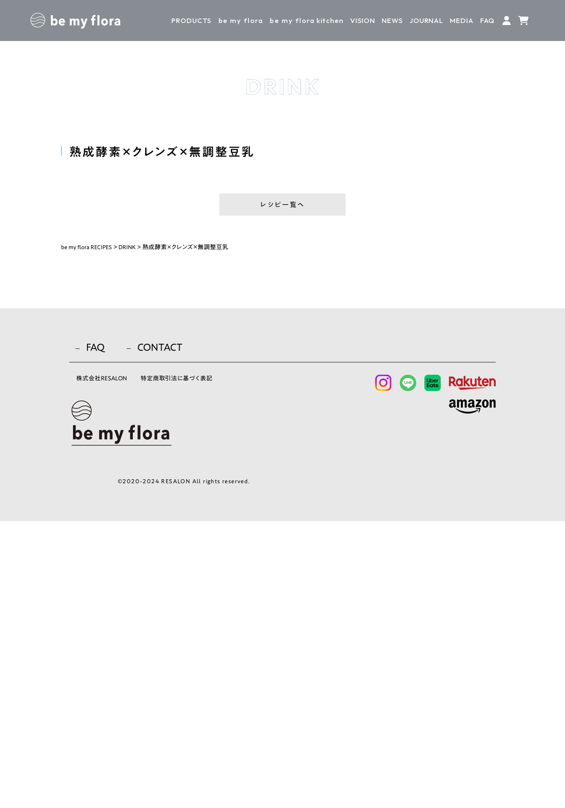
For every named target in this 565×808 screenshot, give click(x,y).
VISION (362, 20)
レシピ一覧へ (282, 206)
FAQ (487, 20)
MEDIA (461, 20)
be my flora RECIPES (88, 250)
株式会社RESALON (105, 667)
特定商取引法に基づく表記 (191, 667)
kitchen (306, 20)
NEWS (392, 20)
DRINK (131, 250)
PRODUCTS (191, 20)
